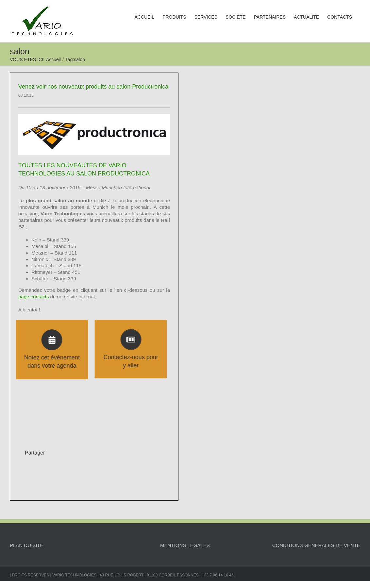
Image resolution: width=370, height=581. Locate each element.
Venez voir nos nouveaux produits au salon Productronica (93, 86)
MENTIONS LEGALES (185, 545)
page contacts (33, 296)
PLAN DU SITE (26, 545)
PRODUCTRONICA (124, 173)
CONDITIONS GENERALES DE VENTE (316, 545)
